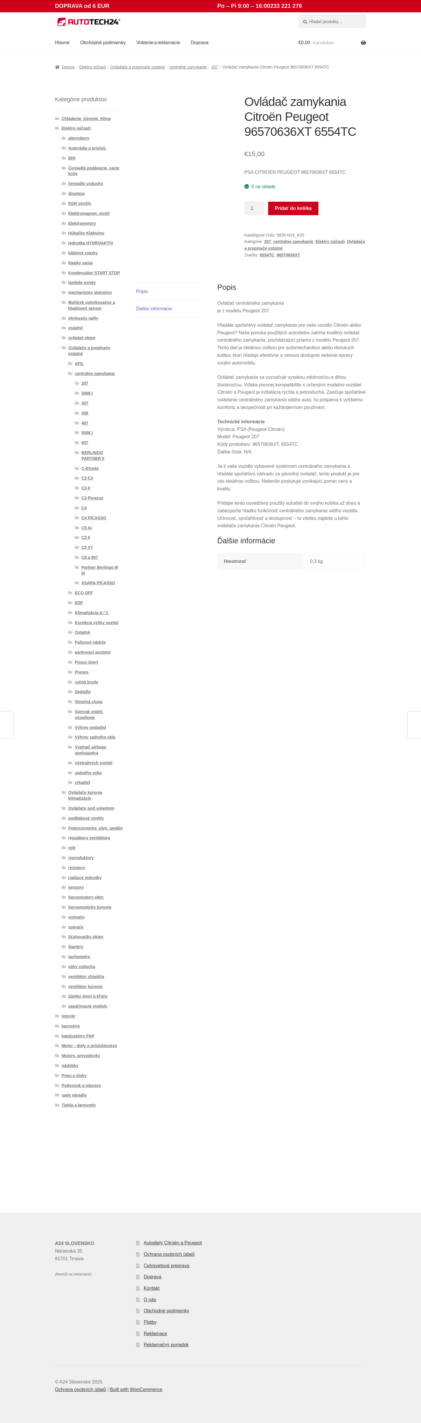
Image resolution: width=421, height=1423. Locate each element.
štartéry (75, 946)
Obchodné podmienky (103, 42)
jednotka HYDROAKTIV (90, 243)
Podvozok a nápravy (81, 1085)
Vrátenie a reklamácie (158, 42)
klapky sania (80, 263)
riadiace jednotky (84, 877)
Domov (68, 67)
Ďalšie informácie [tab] (154, 308)
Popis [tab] (142, 291)
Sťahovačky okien (85, 936)
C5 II (86, 537)
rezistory (76, 867)
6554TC (267, 255)
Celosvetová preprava (166, 1265)
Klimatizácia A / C (92, 612)
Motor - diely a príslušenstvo (89, 1045)
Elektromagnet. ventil (89, 213)
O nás (150, 1299)
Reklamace (155, 1333)
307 (85, 403)
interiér (68, 1016)
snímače (76, 917)
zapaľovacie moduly (87, 1006)
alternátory (78, 138)
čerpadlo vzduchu (85, 183)
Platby (150, 1322)
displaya (76, 193)
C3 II (86, 488)
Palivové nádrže (90, 642)
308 (85, 413)
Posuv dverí (86, 662)
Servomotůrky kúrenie (89, 907)
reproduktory (81, 857)
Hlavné (62, 42)
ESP (79, 602)
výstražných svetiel (93, 763)
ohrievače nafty (83, 318)
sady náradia (74, 1095)
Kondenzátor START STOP (94, 272)
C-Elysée (90, 468)
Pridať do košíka (293, 208)
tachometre (79, 956)
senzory (76, 887)
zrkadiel (82, 782)
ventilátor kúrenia (85, 986)
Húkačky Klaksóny (86, 233)
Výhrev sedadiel (90, 727)
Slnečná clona (88, 701)
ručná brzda (86, 682)
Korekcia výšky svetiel (96, 622)
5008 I (87, 432)
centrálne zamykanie (188, 67)
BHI (71, 158)
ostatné (75, 328)
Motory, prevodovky (81, 1055)
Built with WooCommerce (136, 1389)
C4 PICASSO (94, 518)
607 (85, 442)
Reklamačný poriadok (166, 1344)
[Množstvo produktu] (254, 208)
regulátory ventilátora (89, 837)
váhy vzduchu (81, 966)
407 (85, 423)
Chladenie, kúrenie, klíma (86, 118)
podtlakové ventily (86, 818)
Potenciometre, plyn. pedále (95, 828)
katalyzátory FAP (78, 1036)
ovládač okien (81, 337)
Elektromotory (82, 223)
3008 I (87, 393)
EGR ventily (79, 203)
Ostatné (82, 632)
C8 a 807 (90, 557)
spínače (75, 927)
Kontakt (151, 1288)
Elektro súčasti (92, 67)
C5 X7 (87, 547)
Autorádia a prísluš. (87, 148)
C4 (84, 508)
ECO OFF (84, 592)
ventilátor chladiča (86, 976)
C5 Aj (87, 527)
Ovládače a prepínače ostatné (137, 67)
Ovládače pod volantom (91, 808)
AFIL (79, 363)
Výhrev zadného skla (95, 737)
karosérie (71, 1026)
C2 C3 (87, 478)
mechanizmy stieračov (90, 292)
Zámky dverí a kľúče (88, 996)
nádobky (70, 1065)
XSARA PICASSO (98, 582)
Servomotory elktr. (86, 897)
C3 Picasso (92, 498)
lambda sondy (82, 282)
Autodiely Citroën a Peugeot (173, 1242)
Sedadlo (83, 691)
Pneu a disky (74, 1075)
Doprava (199, 42)
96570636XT (288, 255)
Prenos (82, 672)
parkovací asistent (93, 652)
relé (71, 847)
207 (214, 67)
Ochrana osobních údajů (169, 1254)
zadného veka (88, 772)
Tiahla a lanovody (79, 1105)
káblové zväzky (83, 253)
